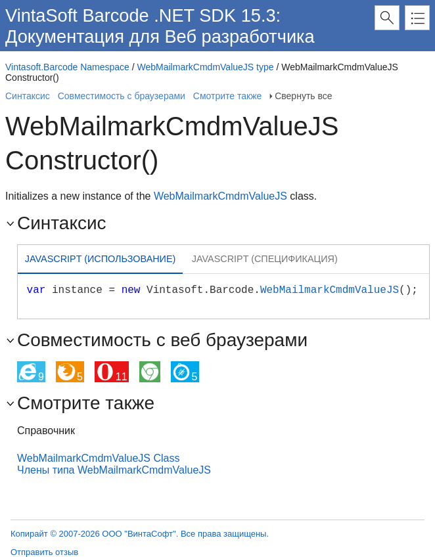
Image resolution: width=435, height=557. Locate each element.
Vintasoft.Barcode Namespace (67, 67)
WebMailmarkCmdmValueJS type (205, 67)
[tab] (100, 260)
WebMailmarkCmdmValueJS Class (98, 458)
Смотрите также (227, 96)
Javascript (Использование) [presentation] (100, 259)
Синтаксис (27, 96)
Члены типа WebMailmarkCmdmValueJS (114, 470)
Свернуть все (303, 96)
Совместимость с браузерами (121, 96)
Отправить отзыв (44, 552)
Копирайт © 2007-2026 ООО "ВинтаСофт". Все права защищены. (140, 534)
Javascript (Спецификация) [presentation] (265, 259)
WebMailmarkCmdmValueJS (220, 196)
